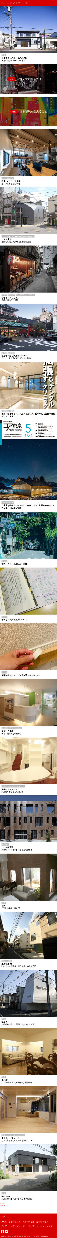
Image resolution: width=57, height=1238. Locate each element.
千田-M (2, 1203)
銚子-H (2, 1205)
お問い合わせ (32, 1226)
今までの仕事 (29, 1222)
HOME (4, 1222)
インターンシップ (16, 1226)
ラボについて (15, 1222)
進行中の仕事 (42, 1222)
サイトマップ (46, 1226)
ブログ (4, 1226)
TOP (3, 1217)
